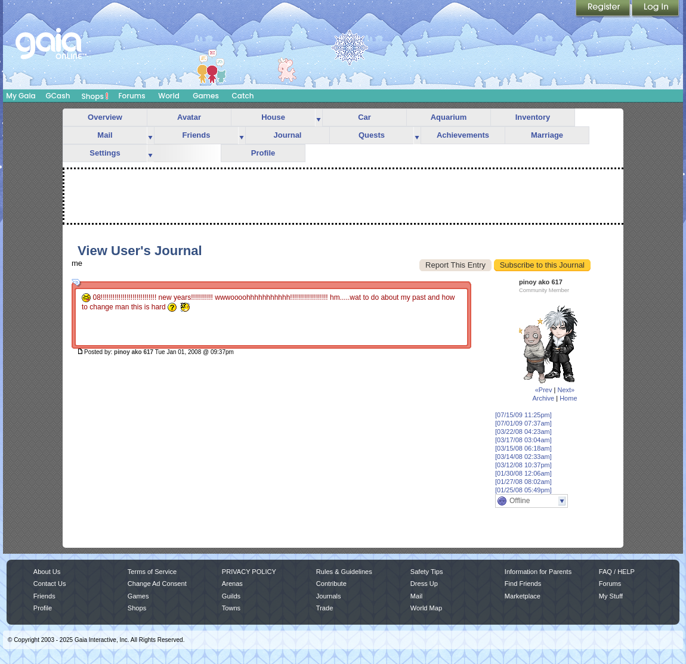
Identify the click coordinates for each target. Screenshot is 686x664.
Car (364, 117)
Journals (328, 596)
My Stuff (611, 596)
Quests (372, 135)
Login (655, 9)
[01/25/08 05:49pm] (523, 490)
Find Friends (523, 583)
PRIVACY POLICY (249, 571)
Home (568, 398)
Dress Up (424, 583)
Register (604, 9)
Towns (231, 608)
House (273, 117)
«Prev (543, 389)
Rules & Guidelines (344, 571)
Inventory (533, 117)
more (318, 117)
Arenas (232, 583)
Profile (263, 152)
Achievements (463, 135)
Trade (324, 608)
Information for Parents (538, 571)
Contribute (331, 583)
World (169, 96)
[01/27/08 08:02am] (523, 481)
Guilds (231, 596)
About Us (46, 571)
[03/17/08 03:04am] (523, 439)
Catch (243, 96)
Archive (543, 398)
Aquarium (449, 117)
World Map (426, 608)
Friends (197, 135)
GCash (58, 96)
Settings (104, 152)
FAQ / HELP (617, 571)
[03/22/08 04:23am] (523, 431)
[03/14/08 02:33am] (523, 456)
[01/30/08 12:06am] (523, 473)
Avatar (189, 117)
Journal (288, 135)
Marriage (547, 135)
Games (206, 96)
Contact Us (49, 583)
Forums (131, 96)
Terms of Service (152, 571)
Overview (105, 117)
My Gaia (20, 96)
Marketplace (522, 596)
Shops (95, 96)
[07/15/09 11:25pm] (523, 414)
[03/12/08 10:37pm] (523, 464)
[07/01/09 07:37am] (523, 423)
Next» (565, 389)
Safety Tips (426, 571)
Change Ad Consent (157, 583)
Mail (104, 135)
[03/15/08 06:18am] (523, 448)
